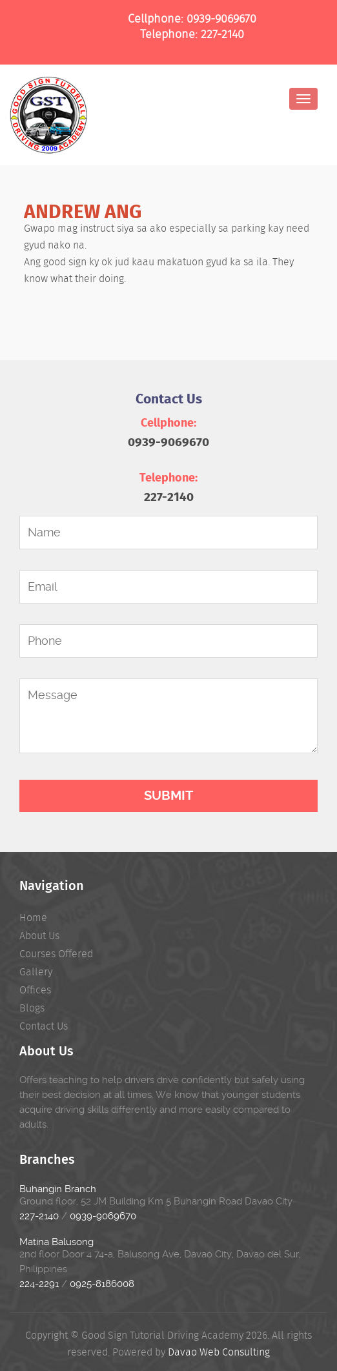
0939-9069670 (221, 18)
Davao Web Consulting (219, 1352)
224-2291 (39, 1284)
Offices (35, 989)
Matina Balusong (56, 1242)
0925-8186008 (102, 1284)
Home (33, 917)
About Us (39, 935)
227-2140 (222, 34)
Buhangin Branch (57, 1189)
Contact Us (43, 1026)
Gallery (35, 971)
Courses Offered (56, 953)
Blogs (32, 1007)
